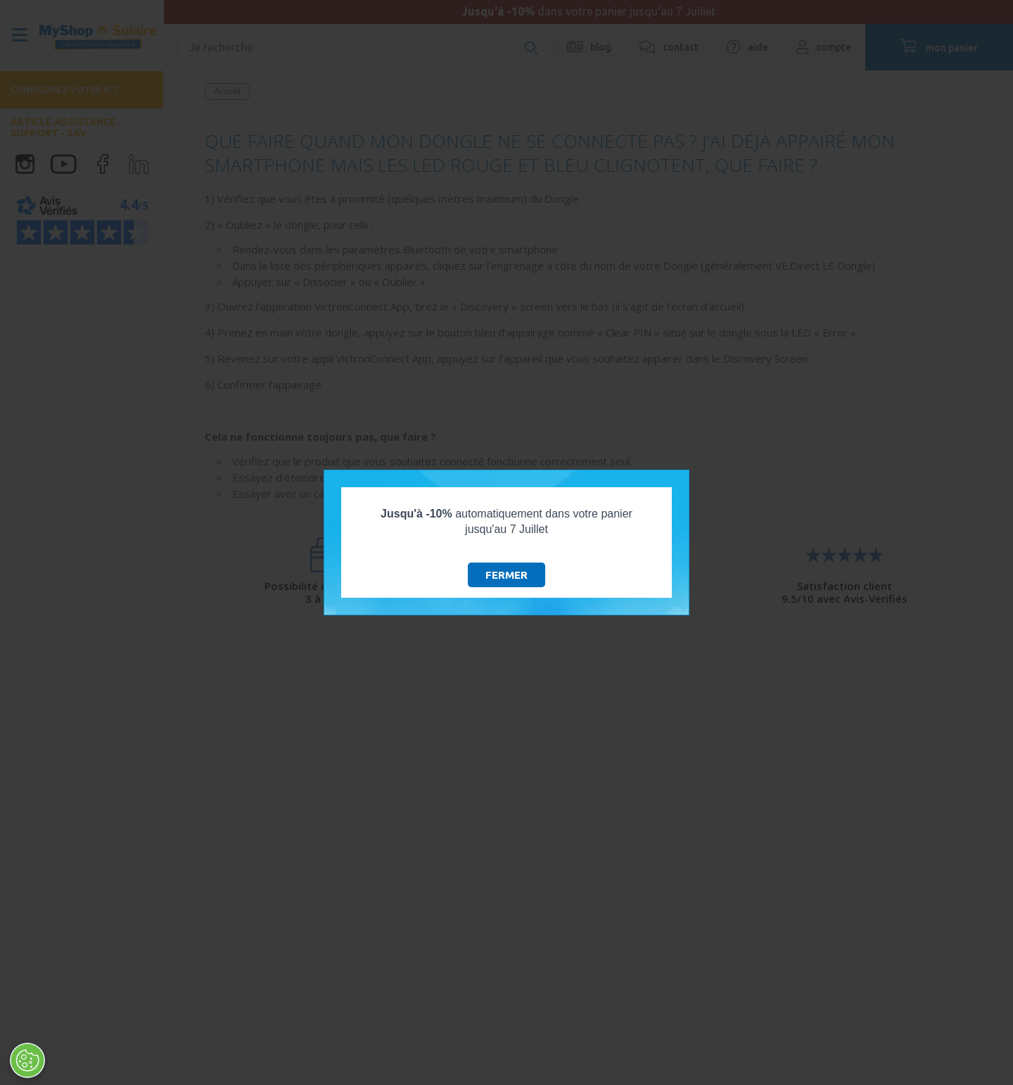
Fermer (506, 575)
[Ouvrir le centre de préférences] (26, 1060)
